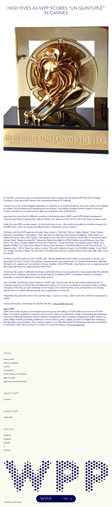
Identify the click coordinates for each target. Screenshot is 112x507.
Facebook (7, 435)
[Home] (45, 498)
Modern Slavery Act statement (15, 374)
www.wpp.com (77, 325)
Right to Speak (9, 378)
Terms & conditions (11, 363)
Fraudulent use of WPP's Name (15, 381)
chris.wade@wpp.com (63, 304)
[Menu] (68, 498)
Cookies (7, 366)
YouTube (7, 450)
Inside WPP (8, 417)
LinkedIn (7, 443)
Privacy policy (9, 359)
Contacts (7, 399)
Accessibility (8, 370)
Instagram (7, 439)
